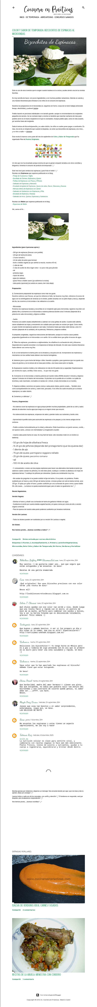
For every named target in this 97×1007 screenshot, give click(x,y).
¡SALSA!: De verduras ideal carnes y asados (35, 905)
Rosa (22, 719)
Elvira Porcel (26, 680)
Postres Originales (32, 139)
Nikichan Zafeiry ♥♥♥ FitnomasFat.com (39, 560)
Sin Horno (57, 546)
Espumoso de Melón (20, 204)
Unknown (24, 641)
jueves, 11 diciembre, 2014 (34, 720)
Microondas (17, 546)
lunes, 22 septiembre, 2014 (68, 560)
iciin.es (24, 739)
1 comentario (28, 979)
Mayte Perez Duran (29, 702)
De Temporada (32, 17)
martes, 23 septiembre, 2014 (40, 642)
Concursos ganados (64, 17)
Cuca (22, 579)
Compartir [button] (16, 539)
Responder (24, 574)
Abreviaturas (47, 17)
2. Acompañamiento (38, 543)
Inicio (22, 17)
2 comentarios (29, 910)
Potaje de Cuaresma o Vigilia (23, 176)
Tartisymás (25, 624)
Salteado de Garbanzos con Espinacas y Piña (28, 191)
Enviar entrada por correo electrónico (39, 539)
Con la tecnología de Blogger (48, 995)
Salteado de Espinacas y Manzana (24, 184)
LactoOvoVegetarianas (67, 543)
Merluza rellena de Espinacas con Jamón (27, 189)
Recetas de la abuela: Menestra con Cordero (36, 974)
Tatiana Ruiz (26, 734)
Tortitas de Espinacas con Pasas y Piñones (27, 181)
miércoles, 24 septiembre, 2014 (49, 702)
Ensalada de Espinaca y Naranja (24, 194)
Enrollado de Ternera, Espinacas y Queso (27, 178)
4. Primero (52, 543)
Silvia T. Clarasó (28, 603)
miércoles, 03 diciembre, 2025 (43, 735)
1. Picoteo (25, 543)
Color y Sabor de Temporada (63, 137)
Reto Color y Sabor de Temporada (37, 546)
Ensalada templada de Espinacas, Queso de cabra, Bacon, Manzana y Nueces (39, 186)
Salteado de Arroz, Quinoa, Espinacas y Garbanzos (30, 196)
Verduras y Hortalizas (71, 546)
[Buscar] (83, 7)
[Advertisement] (48, 826)
